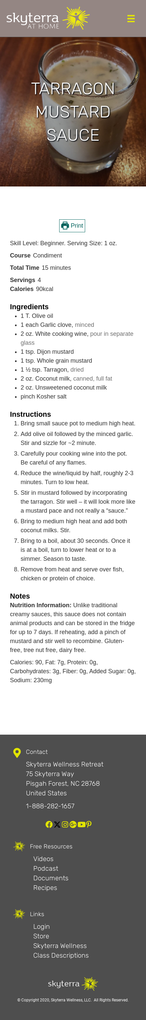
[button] (49, 824)
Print (72, 225)
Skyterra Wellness (60, 946)
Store (41, 936)
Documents (51, 878)
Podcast (45, 868)
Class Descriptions (61, 955)
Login (41, 926)
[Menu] (131, 18)
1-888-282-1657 (50, 806)
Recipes (45, 888)
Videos (43, 859)
